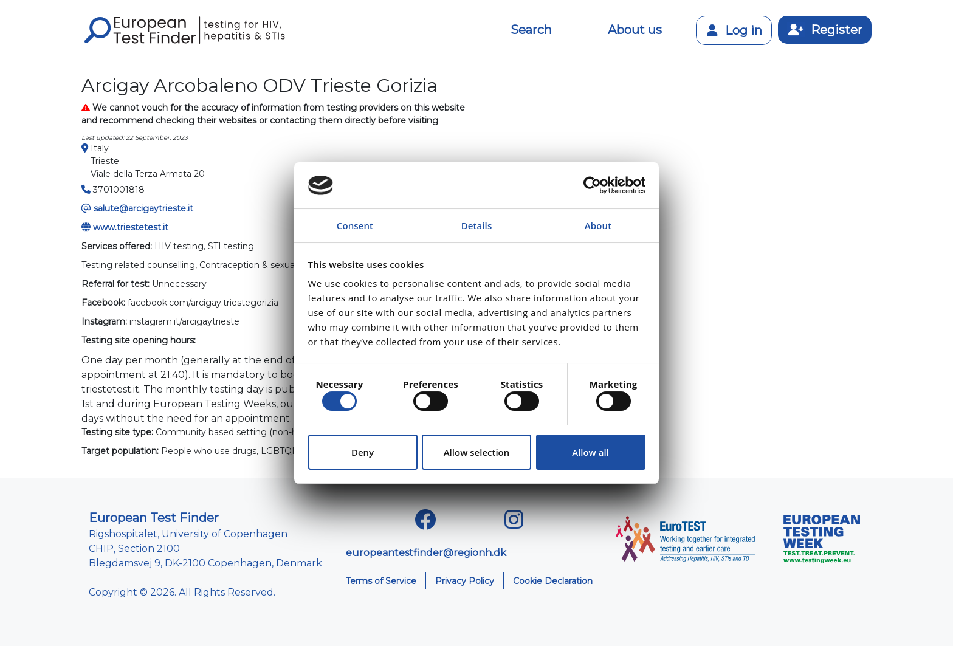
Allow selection (477, 452)
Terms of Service (381, 581)
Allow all (590, 452)
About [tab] (598, 225)
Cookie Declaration (553, 581)
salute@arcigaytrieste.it (143, 208)
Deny (362, 452)
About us (635, 29)
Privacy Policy (464, 581)
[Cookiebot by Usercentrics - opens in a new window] (592, 185)
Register (824, 29)
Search (531, 29)
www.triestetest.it (130, 227)
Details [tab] (476, 225)
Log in (734, 30)
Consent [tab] (355, 225)
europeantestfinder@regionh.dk (426, 552)
